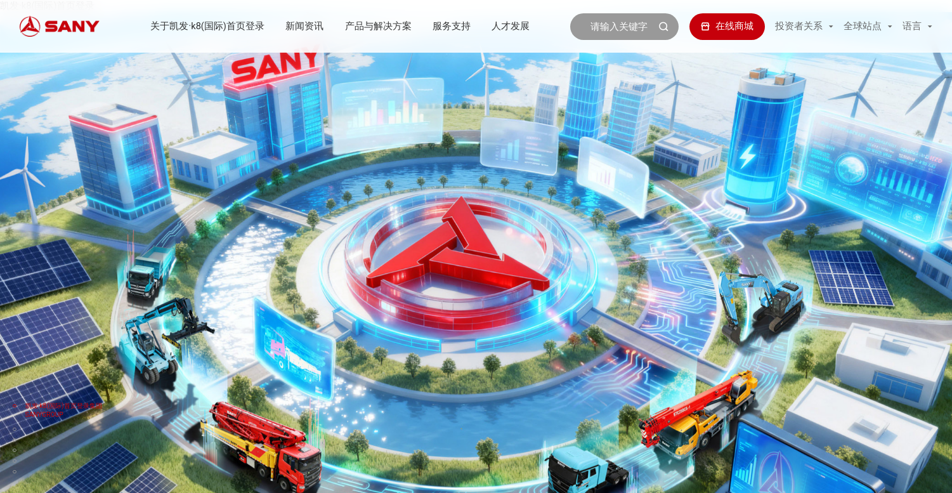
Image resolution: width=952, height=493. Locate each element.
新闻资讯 (304, 26)
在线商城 (727, 26)
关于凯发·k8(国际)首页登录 (207, 26)
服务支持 (452, 26)
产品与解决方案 (378, 26)
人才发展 (511, 26)
